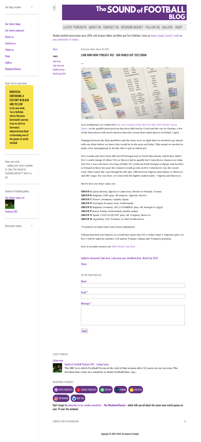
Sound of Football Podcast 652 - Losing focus (87, 364)
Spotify (168, 35)
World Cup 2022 (59, 73)
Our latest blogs (13, 24)
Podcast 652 (11, 211)
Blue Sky (78, 398)
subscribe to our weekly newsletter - (97, 405)
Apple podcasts (63, 389)
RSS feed (136, 389)
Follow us (151, 27)
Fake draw (57, 61)
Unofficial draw (58, 69)
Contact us (109, 27)
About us (93, 27)
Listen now (58, 360)
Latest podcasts (73, 27)
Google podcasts (86, 389)
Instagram (61, 398)
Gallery (166, 27)
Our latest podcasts (14, 30)
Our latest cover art (14, 198)
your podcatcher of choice (65, 39)
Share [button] (55, 49)
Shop (177, 27)
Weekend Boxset (130, 27)
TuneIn (176, 35)
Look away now (58, 65)
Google (160, 35)
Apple (153, 35)
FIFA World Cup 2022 (123, 246)
